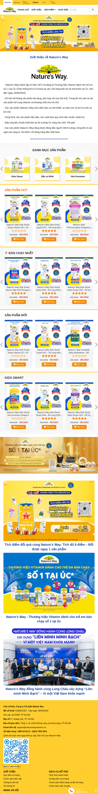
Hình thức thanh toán (58, 775)
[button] (7, 33)
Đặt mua (18, 239)
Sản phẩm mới (16, 315)
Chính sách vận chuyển (59, 786)
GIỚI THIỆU (9, 771)
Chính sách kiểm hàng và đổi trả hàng (66, 782)
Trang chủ (23, 10)
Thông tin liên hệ (10, 782)
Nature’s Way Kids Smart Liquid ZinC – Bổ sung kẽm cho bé (48, 227)
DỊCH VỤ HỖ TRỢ (58, 771)
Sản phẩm (50, 10)
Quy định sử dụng (11, 775)
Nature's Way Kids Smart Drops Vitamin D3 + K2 (18, 226)
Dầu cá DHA (47, 176)
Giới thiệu (36, 10)
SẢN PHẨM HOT (16, 190)
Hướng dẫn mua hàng (59, 779)
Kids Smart (17, 176)
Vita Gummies (78, 176)
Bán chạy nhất (21, 253)
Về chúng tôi (9, 786)
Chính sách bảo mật (12, 779)
